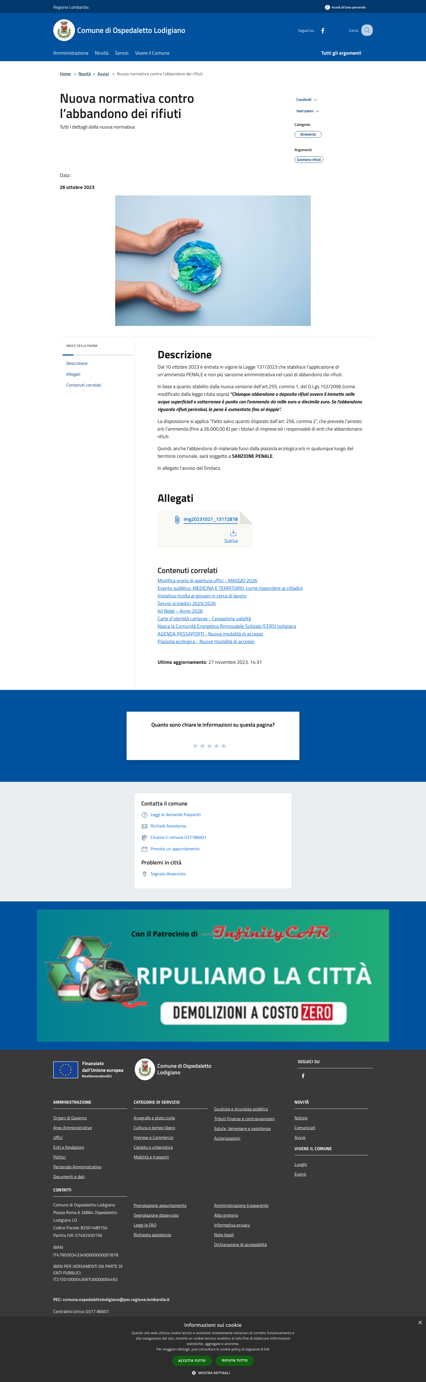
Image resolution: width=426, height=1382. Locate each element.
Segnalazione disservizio (156, 1215)
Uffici (58, 1137)
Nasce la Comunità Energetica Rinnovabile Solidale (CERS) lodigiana (227, 626)
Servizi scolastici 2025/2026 (187, 603)
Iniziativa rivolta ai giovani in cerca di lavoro (202, 595)
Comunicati (305, 1127)
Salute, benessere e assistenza (242, 1128)
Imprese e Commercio (153, 1137)
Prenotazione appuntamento (160, 1205)
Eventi (300, 1174)
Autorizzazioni (227, 1138)
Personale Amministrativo (77, 1166)
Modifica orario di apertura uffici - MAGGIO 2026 (207, 580)
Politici (59, 1157)
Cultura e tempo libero (154, 1127)
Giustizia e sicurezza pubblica (241, 1109)
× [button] (420, 1323)
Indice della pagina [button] (82, 345)
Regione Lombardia (71, 7)
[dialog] (213, 1349)
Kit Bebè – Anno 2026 (180, 611)
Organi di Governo (70, 1118)
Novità (85, 73)
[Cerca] (366, 30)
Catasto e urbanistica (153, 1147)
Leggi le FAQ (145, 1225)
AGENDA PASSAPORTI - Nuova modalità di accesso (210, 633)
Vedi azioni (308, 111)
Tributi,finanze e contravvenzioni (244, 1118)
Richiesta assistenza (152, 1234)
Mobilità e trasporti (151, 1157)
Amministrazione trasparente (241, 1205)
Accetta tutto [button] (192, 1360)
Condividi (307, 100)
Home (65, 73)
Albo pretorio (226, 1215)
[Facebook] (317, 30)
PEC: (58, 1299)
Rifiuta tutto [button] (235, 1360)
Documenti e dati (69, 1176)
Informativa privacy (232, 1225)
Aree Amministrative (72, 1127)
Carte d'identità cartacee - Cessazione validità (204, 618)
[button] (213, 1372)
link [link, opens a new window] (267, 1349)
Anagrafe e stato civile (154, 1118)
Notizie (301, 1118)
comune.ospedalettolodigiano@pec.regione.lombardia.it (116, 1299)
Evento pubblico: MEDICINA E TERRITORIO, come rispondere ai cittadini (230, 588)
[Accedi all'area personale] (345, 7)
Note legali (224, 1234)
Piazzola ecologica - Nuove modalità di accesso (206, 641)
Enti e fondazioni (68, 1147)
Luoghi (301, 1164)
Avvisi (103, 73)
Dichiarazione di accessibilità (240, 1244)
